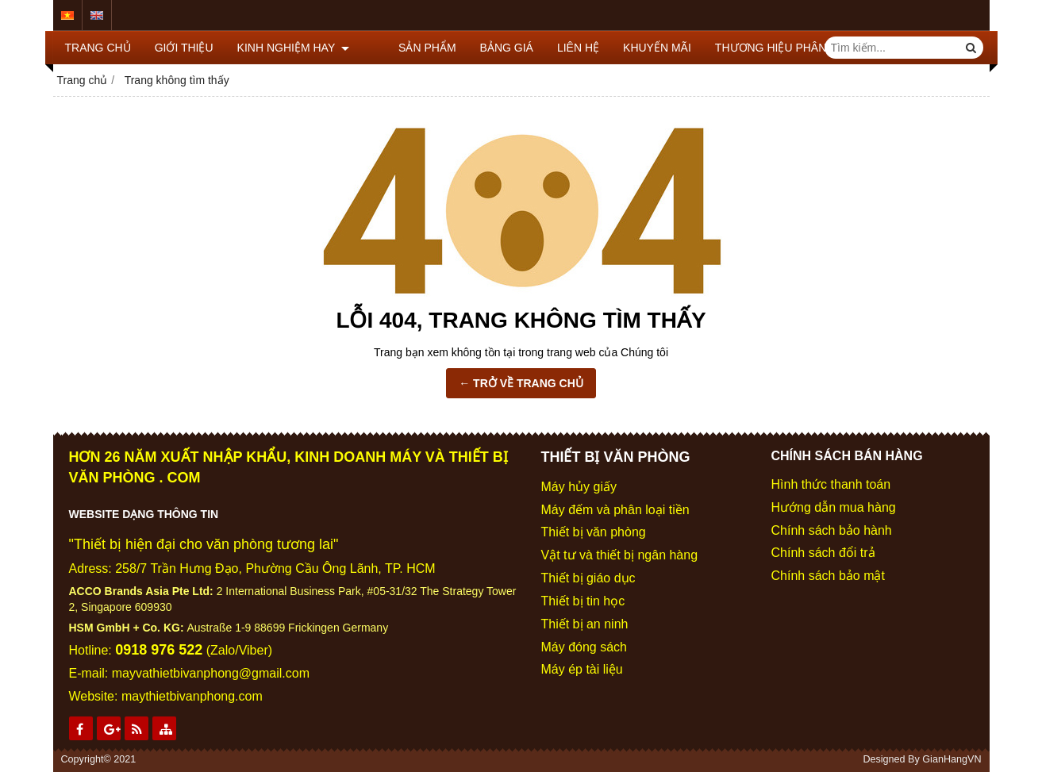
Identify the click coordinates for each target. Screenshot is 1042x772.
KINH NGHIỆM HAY (293, 47)
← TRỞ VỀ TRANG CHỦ (521, 383)
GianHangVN (951, 759)
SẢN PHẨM (401, 47)
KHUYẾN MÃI (632, 47)
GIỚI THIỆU (184, 47)
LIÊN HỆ (553, 47)
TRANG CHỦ (98, 47)
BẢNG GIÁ (480, 47)
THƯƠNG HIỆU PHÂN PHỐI (761, 47)
